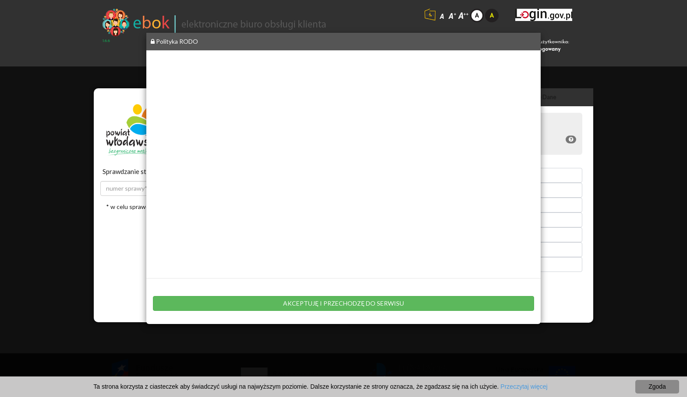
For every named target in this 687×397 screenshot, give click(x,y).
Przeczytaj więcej (523, 386)
